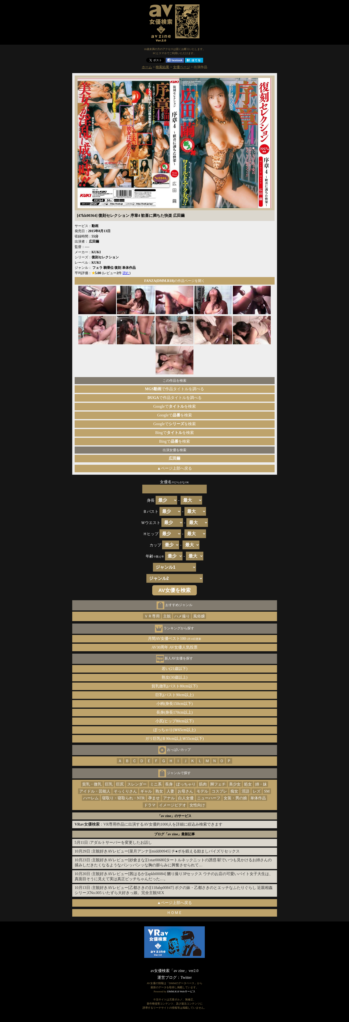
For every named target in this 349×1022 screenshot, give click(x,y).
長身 (169, 784)
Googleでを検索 (174, 406)
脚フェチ (218, 784)
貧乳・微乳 (92, 784)
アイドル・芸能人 (94, 791)
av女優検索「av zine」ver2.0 (174, 971)
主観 (167, 616)
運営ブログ (167, 977)
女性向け (197, 805)
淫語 (245, 791)
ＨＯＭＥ (174, 913)
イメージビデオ (172, 805)
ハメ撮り (182, 616)
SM (267, 791)
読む (126, 273)
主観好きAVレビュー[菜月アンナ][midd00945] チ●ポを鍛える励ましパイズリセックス (166, 851)
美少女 (235, 784)
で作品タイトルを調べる (174, 389)
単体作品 (258, 798)
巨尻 (120, 784)
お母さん (185, 791)
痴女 (234, 791)
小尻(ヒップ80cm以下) (174, 721)
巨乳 (109, 784)
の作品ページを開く (174, 281)
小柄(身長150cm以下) (174, 703)
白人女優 (186, 798)
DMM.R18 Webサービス (181, 991)
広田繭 (174, 458)
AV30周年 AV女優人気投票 (174, 647)
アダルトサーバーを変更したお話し (121, 842)
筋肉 (203, 784)
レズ (257, 791)
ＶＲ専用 (152, 616)
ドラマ (150, 805)
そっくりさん (125, 791)
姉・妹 (261, 784)
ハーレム (91, 798)
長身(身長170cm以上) (174, 712)
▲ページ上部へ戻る (174, 468)
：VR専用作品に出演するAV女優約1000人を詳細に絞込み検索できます (148, 824)
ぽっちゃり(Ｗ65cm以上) (174, 730)
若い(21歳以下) (175, 669)
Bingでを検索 (174, 433)
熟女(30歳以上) (175, 677)
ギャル (146, 791)
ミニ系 (156, 784)
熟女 (159, 791)
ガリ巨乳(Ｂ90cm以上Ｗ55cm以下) (174, 738)
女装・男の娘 (235, 798)
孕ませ (154, 798)
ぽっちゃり (186, 784)
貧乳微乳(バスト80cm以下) (174, 686)
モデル (202, 791)
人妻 (170, 791)
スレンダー (137, 784)
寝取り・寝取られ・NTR (123, 798)
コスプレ (219, 791)
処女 (248, 784)
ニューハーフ (208, 798)
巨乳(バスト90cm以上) (174, 695)
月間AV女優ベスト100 (174, 638)
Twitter (186, 977)
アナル (169, 798)
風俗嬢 (199, 616)
